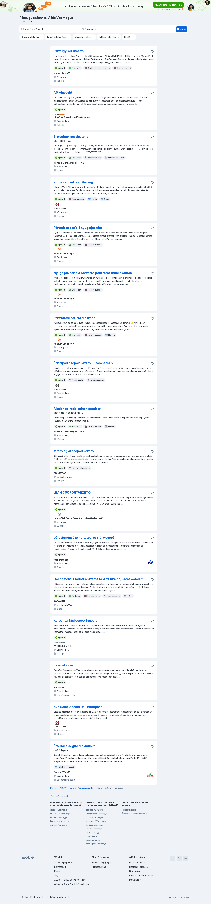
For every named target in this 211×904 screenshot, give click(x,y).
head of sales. (64, 665)
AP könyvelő (63, 93)
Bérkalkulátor (135, 879)
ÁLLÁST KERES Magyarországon (69, 879)
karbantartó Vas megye (60, 821)
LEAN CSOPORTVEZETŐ (72, 492)
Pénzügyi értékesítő (69, 51)
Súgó (56, 875)
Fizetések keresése (138, 866)
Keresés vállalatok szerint (141, 875)
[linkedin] (185, 858)
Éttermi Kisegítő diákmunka (74, 746)
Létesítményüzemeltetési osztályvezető (84, 538)
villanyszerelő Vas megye (60, 813)
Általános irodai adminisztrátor (77, 409)
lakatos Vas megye (94, 829)
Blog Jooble (134, 871)
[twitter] (179, 858)
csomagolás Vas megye (96, 844)
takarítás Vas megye (94, 840)
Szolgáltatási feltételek (32, 897)
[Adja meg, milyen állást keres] (49, 29)
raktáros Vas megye (58, 817)
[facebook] (172, 858)
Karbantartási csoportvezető (75, 620)
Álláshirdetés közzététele (168, 5)
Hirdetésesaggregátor (102, 862)
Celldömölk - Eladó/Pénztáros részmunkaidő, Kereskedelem (98, 579)
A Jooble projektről (63, 862)
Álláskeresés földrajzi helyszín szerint (137, 813)
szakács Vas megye (58, 810)
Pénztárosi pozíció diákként (74, 318)
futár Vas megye (93, 832)
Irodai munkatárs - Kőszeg (73, 182)
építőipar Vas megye (58, 825)
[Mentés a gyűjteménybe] (152, 51)
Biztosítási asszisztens (71, 137)
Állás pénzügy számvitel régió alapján (71, 884)
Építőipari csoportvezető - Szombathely (83, 363)
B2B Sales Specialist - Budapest (78, 707)
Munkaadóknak (99, 866)
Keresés (181, 29)
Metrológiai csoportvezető (74, 451)
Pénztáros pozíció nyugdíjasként (78, 228)
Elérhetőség (60, 866)
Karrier (57, 871)
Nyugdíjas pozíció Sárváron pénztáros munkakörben (93, 273)
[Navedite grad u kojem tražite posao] (109, 29)
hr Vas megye (91, 836)
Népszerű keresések (61, 796)
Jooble (186, 897)
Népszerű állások (129, 810)
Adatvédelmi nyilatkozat (57, 897)
